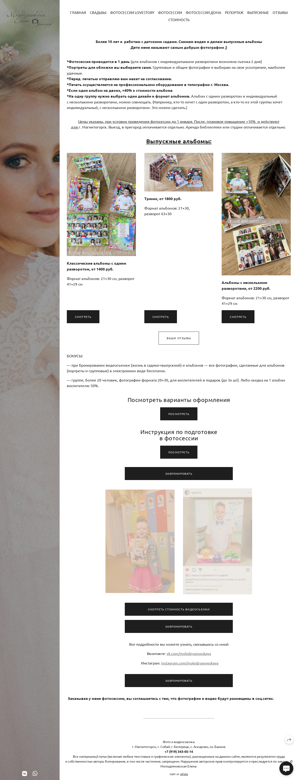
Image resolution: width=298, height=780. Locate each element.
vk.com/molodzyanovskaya (189, 655)
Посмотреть (178, 416)
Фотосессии (170, 12)
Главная (78, 12)
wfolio (184, 774)
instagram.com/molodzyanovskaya (189, 664)
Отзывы (280, 12)
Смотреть (83, 317)
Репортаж (234, 12)
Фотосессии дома (203, 12)
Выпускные (258, 12)
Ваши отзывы (179, 340)
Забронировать (178, 475)
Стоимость (179, 19)
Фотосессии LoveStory (132, 12)
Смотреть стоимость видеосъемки (179, 611)
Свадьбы (98, 12)
